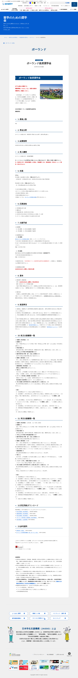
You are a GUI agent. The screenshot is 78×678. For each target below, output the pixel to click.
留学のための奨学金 (44, 10)
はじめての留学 (5, 9)
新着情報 (20, 5)
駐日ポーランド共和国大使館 (22, 239)
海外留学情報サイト (34, 324)
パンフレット (46, 5)
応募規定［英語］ (20, 530)
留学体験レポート (28, 5)
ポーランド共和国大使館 (30, 197)
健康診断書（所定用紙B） (23, 513)
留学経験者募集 (55, 5)
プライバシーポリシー (38, 654)
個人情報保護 (50, 654)
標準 (45, 2)
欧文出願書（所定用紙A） (23, 511)
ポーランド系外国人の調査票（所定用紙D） (27, 517)
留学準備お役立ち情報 (14, 9)
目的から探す (34, 10)
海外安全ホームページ (52, 326)
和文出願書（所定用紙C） (23, 515)
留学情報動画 (63, 9)
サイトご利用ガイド (65, 5)
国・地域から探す (24, 10)
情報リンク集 (38, 5)
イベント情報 (73, 9)
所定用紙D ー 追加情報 (22, 519)
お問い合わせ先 (59, 654)
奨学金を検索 (53, 10)
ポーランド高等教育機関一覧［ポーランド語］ (27, 532)
